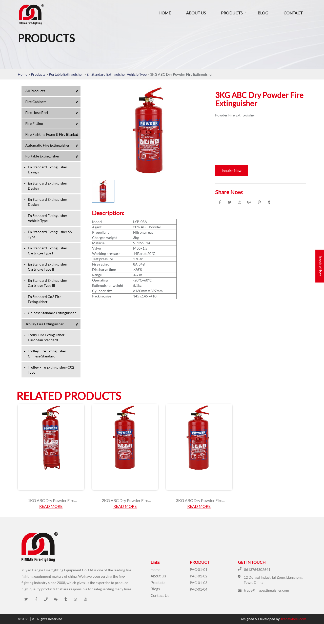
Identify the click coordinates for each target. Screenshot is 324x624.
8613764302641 (257, 569)
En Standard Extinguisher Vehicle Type (117, 74)
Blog (263, 12)
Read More (51, 506)
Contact (293, 12)
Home (164, 12)
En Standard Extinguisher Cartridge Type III (47, 283)
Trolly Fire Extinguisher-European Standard (47, 337)
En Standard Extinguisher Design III (47, 202)
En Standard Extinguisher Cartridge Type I (47, 250)
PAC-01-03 (198, 582)
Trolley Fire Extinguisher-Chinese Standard (48, 353)
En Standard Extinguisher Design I (47, 169)
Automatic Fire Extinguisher (47, 145)
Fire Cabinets (35, 101)
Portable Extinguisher (66, 74)
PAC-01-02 (198, 576)
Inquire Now (231, 170)
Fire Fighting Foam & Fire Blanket (51, 134)
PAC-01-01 (198, 569)
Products (231, 12)
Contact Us (160, 595)
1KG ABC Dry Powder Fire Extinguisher (51, 500)
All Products (35, 91)
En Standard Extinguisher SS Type (50, 234)
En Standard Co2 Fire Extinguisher (44, 299)
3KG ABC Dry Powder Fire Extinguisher (199, 500)
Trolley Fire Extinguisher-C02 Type (51, 369)
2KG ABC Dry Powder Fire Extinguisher (125, 500)
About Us (196, 12)
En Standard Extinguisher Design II (47, 185)
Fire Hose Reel (36, 112)
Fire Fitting (34, 123)
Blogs (155, 589)
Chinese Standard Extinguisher (52, 313)
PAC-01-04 (198, 589)
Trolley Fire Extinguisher (44, 324)
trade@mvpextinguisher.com (266, 590)
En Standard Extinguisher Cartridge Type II (47, 266)
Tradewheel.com (293, 619)
